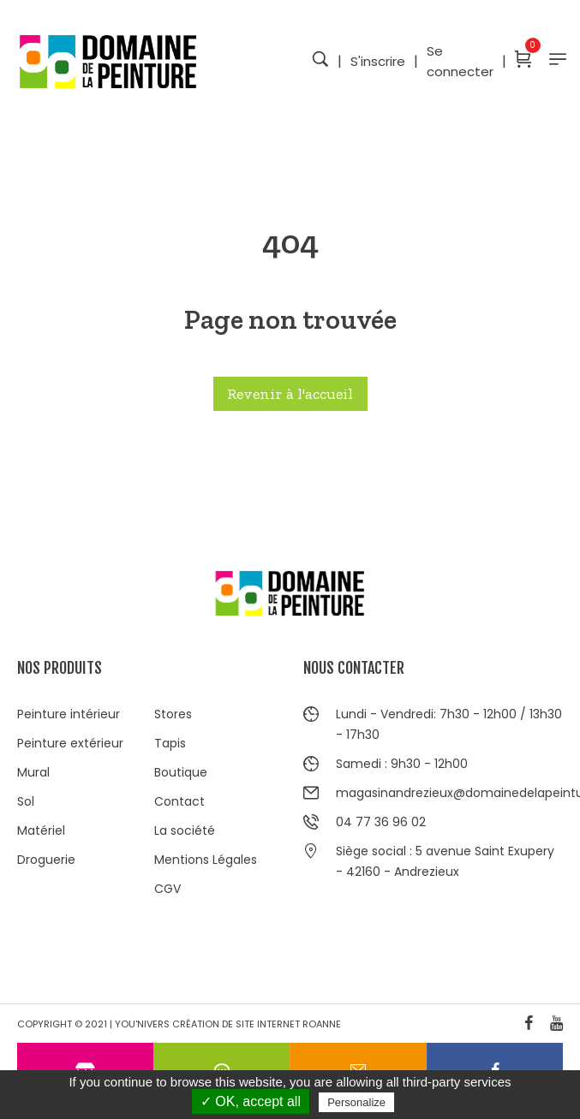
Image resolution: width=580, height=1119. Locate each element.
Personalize (356, 1102)
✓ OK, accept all (250, 1101)
